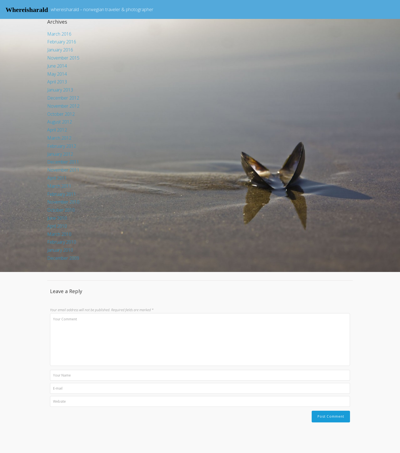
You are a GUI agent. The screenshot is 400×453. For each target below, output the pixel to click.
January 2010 (60, 250)
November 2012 (63, 106)
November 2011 (63, 170)
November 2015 (63, 58)
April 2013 (57, 82)
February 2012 (61, 146)
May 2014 (57, 74)
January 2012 (60, 154)
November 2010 (63, 202)
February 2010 (61, 242)
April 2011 (57, 178)
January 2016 (60, 50)
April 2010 (57, 226)
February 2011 (61, 194)
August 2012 (59, 122)
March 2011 (59, 186)
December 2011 (63, 162)
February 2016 (61, 42)
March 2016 (59, 34)
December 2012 (63, 98)
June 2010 (57, 218)
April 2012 (57, 130)
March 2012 (59, 138)
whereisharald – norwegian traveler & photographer (102, 9)
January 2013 (60, 90)
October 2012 (61, 114)
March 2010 (59, 234)
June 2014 (57, 66)
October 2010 (61, 210)
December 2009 (63, 258)
